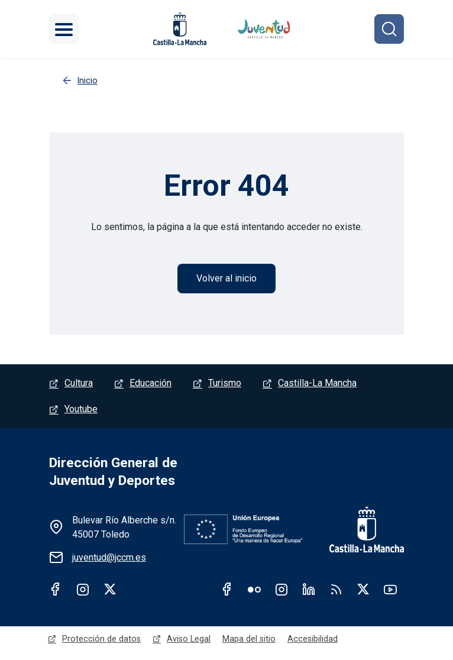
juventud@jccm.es (109, 557)
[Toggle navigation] (64, 29)
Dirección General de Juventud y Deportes (113, 471)
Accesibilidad (312, 638)
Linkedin (308, 589)
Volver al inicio (226, 278)
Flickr (254, 589)
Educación (151, 383)
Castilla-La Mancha (317, 383)
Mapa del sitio (249, 638)
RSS (336, 589)
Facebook (55, 589)
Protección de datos (101, 638)
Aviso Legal (189, 638)
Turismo (224, 383)
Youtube (81, 409)
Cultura (78, 383)
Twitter (110, 589)
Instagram (82, 589)
